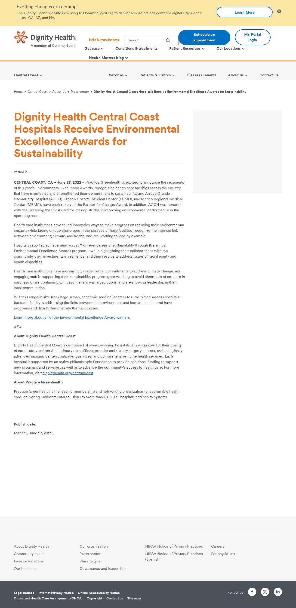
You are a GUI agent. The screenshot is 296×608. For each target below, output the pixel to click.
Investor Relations (28, 561)
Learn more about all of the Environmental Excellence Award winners (72, 394)
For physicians (223, 554)
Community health (29, 554)
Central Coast (39, 91)
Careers (218, 546)
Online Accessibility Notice (99, 593)
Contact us (114, 598)
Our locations (25, 568)
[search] (170, 40)
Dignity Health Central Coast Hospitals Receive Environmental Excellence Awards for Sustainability (170, 91)
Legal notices (24, 593)
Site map (134, 598)
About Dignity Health (31, 546)
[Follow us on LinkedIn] (278, 593)
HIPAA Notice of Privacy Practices (174, 546)
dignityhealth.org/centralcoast (68, 449)
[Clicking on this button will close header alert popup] (279, 11)
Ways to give (90, 561)
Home (20, 91)
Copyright (94, 598)
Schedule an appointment (204, 37)
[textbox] (152, 40)
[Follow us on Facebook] (252, 593)
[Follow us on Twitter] (265, 590)
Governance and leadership (103, 568)
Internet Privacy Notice (56, 593)
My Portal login (252, 37)
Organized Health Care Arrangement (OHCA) (48, 598)
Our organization (94, 546)
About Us (60, 91)
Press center (81, 91)
